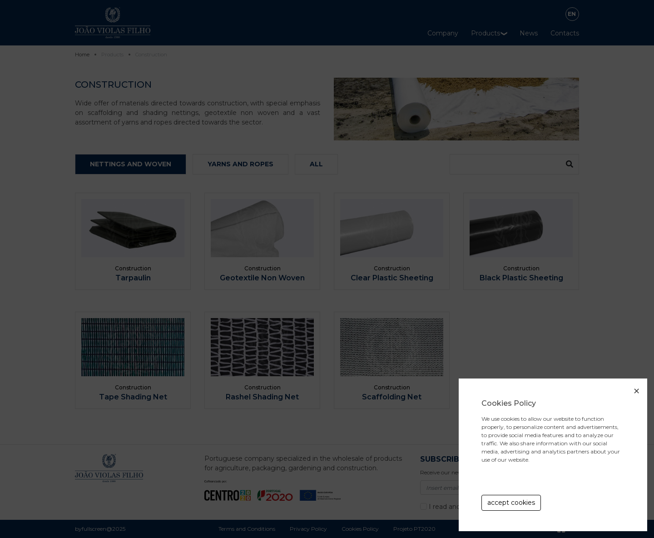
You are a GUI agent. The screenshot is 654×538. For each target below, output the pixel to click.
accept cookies (511, 502)
